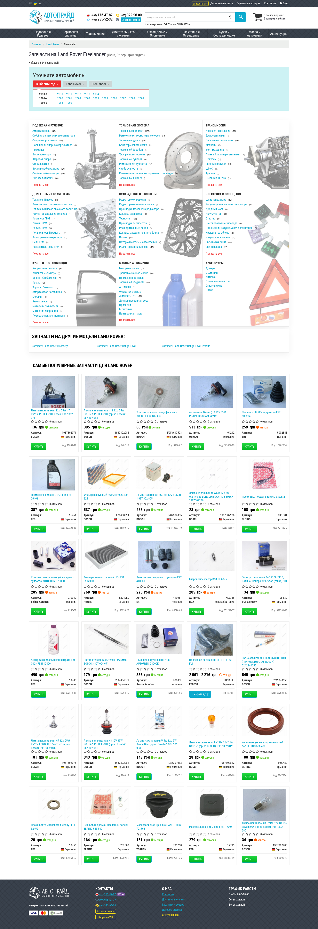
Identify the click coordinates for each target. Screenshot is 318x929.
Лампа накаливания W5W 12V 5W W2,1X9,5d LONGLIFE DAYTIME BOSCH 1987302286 (211, 496)
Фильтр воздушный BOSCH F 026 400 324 (106, 496)
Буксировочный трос (218, 281)
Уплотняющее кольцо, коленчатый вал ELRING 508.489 (262, 744)
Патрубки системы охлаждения (138, 242)
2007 (123, 98)
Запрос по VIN (200, 3)
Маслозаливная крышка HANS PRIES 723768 (158, 826)
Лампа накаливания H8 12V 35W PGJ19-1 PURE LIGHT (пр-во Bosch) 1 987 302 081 (105, 744)
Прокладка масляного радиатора (139, 209)
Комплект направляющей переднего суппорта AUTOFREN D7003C (52, 579)
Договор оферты (172, 910)
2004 (96, 98)
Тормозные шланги (131, 178)
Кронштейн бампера (44, 278)
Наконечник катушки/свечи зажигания (229, 228)
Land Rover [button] (75, 84)
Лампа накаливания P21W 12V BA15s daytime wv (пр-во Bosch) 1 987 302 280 (264, 826)
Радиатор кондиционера (134, 247)
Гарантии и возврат (173, 904)
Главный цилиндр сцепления (223, 154)
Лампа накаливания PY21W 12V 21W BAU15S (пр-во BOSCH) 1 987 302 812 (211, 744)
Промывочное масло (131, 278)
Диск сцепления (215, 135)
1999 (69, 102)
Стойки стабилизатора (46, 173)
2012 (78, 94)
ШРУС (209, 168)
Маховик (211, 145)
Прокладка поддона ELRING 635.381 (263, 496)
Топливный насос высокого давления (55, 209)
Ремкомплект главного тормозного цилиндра (146, 173)
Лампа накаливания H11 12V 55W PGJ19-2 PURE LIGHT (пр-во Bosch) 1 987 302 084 (105, 414)
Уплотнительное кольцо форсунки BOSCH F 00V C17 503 (156, 414)
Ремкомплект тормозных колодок (140, 135)
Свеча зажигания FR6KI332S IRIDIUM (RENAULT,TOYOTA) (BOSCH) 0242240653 (264, 661)
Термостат (125, 218)
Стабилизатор (41, 164)
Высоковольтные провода (222, 223)
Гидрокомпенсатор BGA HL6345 (208, 579)
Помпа (123, 237)
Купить (38, 446)
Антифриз (125, 287)
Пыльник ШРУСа (216, 178)
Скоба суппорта (128, 168)
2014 (96, 94)
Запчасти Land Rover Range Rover (116, 346)
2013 (87, 94)
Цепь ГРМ (38, 242)
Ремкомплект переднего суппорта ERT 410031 (159, 579)
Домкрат (211, 268)
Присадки (125, 305)
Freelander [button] (100, 84)
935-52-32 (100, 19)
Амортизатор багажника (47, 292)
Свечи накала (214, 247)
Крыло (36, 282)
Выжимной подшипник (220, 140)
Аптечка (211, 277)
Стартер (211, 218)
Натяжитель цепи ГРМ (46, 247)
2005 (105, 98)
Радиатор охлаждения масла (136, 204)
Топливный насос (43, 199)
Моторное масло (129, 268)
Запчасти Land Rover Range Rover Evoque (186, 346)
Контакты (270, 3)
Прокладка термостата (133, 223)
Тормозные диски (130, 140)
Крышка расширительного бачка (139, 232)
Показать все (40, 185)
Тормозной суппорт (131, 159)
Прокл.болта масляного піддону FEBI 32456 (53, 826)
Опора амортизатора (45, 140)
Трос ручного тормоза (132, 154)
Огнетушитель (214, 285)
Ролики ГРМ (40, 228)
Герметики (125, 309)
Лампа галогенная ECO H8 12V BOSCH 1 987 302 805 (158, 496)
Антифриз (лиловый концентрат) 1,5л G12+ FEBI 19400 (53, 661)
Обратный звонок (131, 19)
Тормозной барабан (131, 150)
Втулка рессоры (42, 154)
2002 (78, 98)
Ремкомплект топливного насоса (52, 204)
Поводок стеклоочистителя (49, 315)
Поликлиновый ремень (46, 232)
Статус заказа (170, 915)
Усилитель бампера (44, 273)
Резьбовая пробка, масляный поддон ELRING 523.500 (106, 826)
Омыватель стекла (130, 291)
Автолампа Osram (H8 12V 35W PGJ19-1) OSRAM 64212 (207, 414)
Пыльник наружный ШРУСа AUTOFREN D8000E (153, 661)
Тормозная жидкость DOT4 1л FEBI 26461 (51, 496)
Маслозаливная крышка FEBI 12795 (210, 827)
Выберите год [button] (47, 84)
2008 (132, 98)
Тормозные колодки (131, 131)
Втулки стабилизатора (46, 168)
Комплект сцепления (218, 131)
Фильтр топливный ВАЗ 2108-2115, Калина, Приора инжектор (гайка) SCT (264, 579)
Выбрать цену (200, 694)
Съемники (212, 272)
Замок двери (40, 301)
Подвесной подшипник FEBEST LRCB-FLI (211, 661)
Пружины (38, 150)
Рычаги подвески (43, 178)
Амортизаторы (41, 131)
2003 (87, 98)
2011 (69, 94)
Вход (284, 3)
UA (37, 3)
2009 (141, 98)
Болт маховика (215, 150)
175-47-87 (100, 15)
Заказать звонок (105, 911)
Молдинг (37, 297)
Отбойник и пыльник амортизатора (53, 135)
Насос (209, 290)
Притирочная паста (131, 313)
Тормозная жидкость (132, 282)
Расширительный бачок (134, 228)
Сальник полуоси (216, 164)
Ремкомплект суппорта (133, 164)
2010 (60, 94)
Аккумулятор (214, 214)
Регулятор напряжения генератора (227, 204)
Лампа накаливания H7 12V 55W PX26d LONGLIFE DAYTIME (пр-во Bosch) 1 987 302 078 (50, 744)
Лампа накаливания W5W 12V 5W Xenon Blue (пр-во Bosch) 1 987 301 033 (156, 744)
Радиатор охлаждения (132, 199)
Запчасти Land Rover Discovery (50, 346)
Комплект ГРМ (41, 218)
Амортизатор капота (45, 268)
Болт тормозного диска (133, 145)
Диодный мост (215, 209)
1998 (60, 102)
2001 (69, 98)
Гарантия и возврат (248, 3)
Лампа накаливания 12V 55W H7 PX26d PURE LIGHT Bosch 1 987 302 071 (52, 414)
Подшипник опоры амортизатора (52, 145)
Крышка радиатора (131, 214)
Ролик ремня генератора (47, 237)
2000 (60, 98)
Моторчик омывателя (45, 306)
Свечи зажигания (216, 242)
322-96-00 (129, 15)
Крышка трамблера (218, 232)
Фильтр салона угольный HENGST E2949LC (104, 579)
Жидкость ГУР (128, 296)
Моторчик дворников (45, 311)
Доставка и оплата (221, 3)
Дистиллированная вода (134, 300)
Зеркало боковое (42, 287)
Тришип (210, 173)
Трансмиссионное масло (134, 273)
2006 (114, 98)
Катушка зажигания (218, 237)
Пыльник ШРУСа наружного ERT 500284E (261, 414)
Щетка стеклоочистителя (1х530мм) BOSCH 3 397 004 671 (105, 661)
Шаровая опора (42, 159)
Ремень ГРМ (40, 223)
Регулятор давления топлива (49, 214)
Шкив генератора (216, 199)
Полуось (211, 159)
